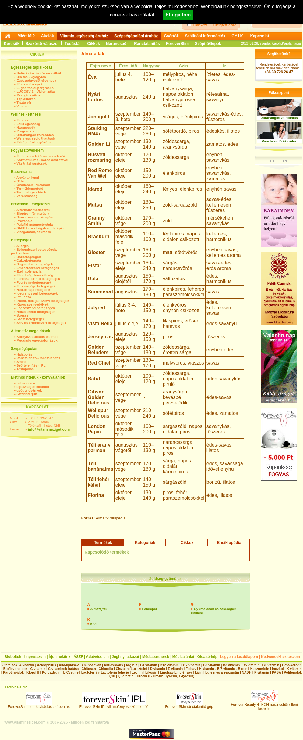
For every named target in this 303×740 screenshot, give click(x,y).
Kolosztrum (51, 672)
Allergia (22, 246)
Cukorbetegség (28, 260)
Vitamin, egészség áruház (84, 36)
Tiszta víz (23, 102)
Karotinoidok (13, 672)
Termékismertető (29, 188)
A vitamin (26, 665)
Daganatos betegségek (34, 264)
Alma (100, 518)
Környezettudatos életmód (37, 337)
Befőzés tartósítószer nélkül (38, 73)
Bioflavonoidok (15, 668)
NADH (247, 672)
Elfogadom (178, 14)
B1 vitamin (148, 665)
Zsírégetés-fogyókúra (33, 142)
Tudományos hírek (31, 192)
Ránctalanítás (147, 43)
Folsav (190, 668)
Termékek (103, 542)
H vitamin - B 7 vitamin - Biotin (223, 668)
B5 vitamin (251, 665)
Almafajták (98, 609)
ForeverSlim (177, 43)
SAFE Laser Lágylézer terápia (40, 228)
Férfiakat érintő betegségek (38, 279)
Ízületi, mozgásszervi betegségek (42, 301)
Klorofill (32, 672)
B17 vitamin (190, 665)
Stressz (22, 315)
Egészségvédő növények (36, 80)
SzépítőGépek (208, 43)
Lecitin (137, 672)
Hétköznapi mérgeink (33, 290)
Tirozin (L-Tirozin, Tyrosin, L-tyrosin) (165, 676)
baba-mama (25, 383)
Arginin (131, 665)
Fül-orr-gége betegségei (35, 286)
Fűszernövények (29, 84)
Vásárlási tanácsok (31, 163)
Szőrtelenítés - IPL (30, 365)
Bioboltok (13, 657)
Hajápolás (24, 354)
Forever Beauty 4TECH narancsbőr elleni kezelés (264, 705)
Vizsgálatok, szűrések (33, 232)
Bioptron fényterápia (32, 213)
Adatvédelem (97, 657)
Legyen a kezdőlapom (239, 657)
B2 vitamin (211, 665)
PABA (277, 672)
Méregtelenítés (28, 95)
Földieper (149, 609)
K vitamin (294, 668)
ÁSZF (78, 657)
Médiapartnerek (155, 657)
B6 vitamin (270, 665)
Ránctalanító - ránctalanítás (38, 358)
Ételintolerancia (28, 271)
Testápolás (25, 369)
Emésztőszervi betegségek (37, 268)
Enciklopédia (229, 542)
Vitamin (22, 106)
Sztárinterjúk (26, 394)
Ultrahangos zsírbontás (35, 135)
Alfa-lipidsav (69, 665)
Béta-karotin (291, 665)
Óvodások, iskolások (33, 185)
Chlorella (106, 668)
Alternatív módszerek (33, 210)
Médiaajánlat (183, 657)
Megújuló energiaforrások (36, 340)
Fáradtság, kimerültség (34, 275)
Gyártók (171, 36)
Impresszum (35, 657)
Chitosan (89, 668)
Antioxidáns (113, 665)
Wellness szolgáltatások (35, 138)
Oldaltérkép (207, 657)
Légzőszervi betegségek (35, 308)
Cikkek (93, 43)
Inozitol (278, 668)
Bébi (20, 181)
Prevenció (24, 221)
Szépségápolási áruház (136, 36)
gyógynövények (29, 390)
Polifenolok (293, 672)
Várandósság (26, 196)
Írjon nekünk (59, 657)
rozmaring (99, 160)
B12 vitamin (169, 665)
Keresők (11, 43)
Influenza (23, 297)
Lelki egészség (28, 124)
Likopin (151, 672)
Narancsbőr (117, 43)
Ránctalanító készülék (279, 141)
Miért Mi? (26, 36)
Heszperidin (260, 668)
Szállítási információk (205, 36)
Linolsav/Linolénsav (176, 672)
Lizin (199, 672)
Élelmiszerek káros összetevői (40, 156)
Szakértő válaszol (42, 43)
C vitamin (37, 668)
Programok (25, 131)
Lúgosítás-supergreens (35, 88)
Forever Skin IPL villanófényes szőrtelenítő (114, 705)
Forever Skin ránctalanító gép (189, 705)
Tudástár (73, 43)
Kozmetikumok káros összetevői (42, 160)
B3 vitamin (231, 665)
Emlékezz (200, 25)
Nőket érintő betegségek (35, 312)
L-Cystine (70, 672)
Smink (21, 362)
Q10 (112, 676)
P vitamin (262, 672)
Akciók (47, 36)
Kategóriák (145, 542)
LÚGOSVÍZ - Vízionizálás (35, 91)
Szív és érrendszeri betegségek (41, 323)
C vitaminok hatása (63, 668)
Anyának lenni (27, 177)
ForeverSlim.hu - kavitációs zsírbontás (38, 705)
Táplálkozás (25, 99)
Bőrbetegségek (28, 257)
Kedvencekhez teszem (280, 657)
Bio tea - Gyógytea (31, 77)
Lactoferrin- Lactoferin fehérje (105, 672)
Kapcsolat (259, 36)
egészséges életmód (32, 387)
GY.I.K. (237, 36)
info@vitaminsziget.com (49, 429)
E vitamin (175, 668)
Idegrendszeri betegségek (37, 293)
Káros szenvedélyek (32, 304)
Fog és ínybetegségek (33, 282)
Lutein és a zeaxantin (222, 672)
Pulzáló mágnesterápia (34, 224)
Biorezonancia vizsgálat (35, 217)
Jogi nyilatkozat (125, 657)
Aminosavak (91, 665)
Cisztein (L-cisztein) (131, 668)
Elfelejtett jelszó (224, 25)
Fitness (22, 120)
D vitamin (157, 668)
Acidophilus (46, 665)
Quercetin (125, 676)
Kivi (93, 624)
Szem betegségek (30, 319)
